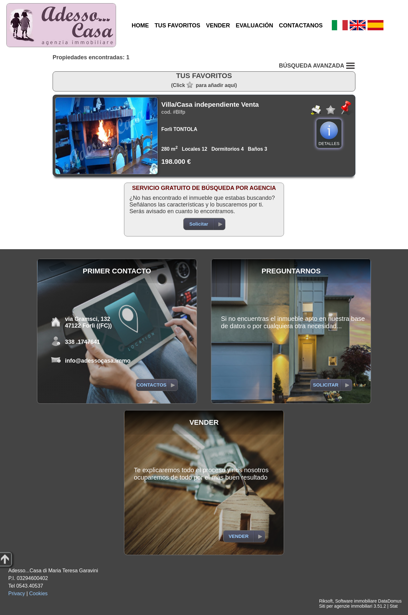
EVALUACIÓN (254, 25)
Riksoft (326, 601)
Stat (393, 606)
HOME (140, 25)
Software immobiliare (356, 601)
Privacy (16, 593)
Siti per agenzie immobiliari (345, 606)
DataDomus (390, 601)
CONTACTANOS (301, 25)
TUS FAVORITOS (177, 25)
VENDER (218, 25)
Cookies (38, 593)
